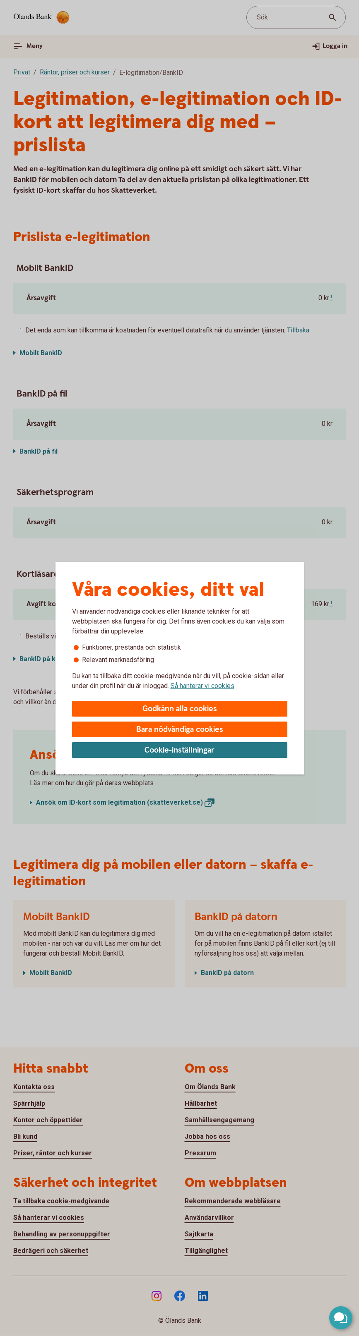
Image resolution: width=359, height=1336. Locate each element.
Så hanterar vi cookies (202, 686)
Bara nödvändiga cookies (179, 729)
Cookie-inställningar (179, 750)
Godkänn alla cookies (179, 709)
